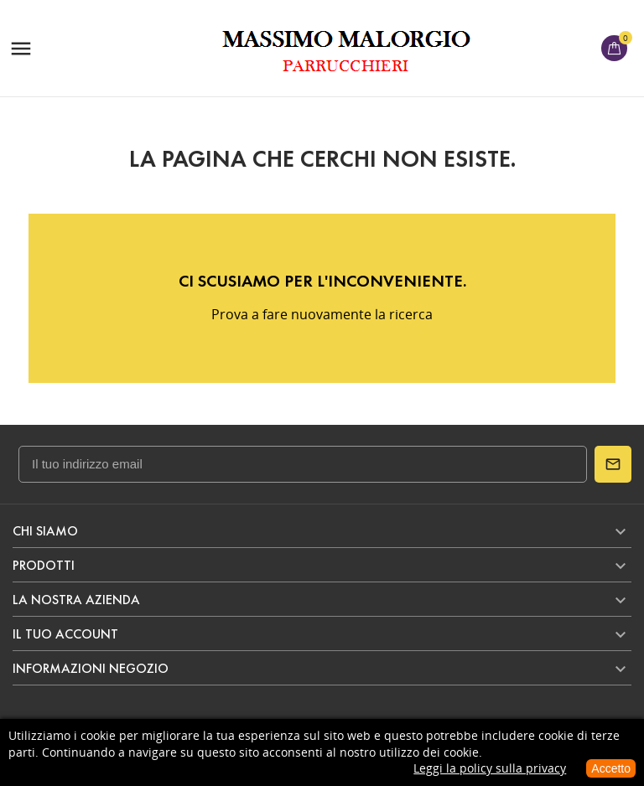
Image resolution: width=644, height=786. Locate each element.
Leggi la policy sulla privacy (489, 768)
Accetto (611, 768)
